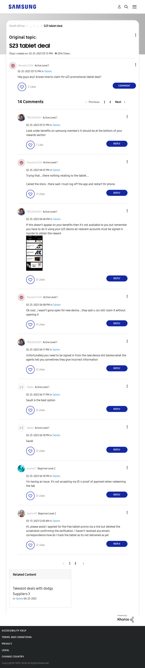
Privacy (7, 643)
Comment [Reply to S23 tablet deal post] (124, 85)
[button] (129, 64)
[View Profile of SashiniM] (32, 513)
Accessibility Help (14, 630)
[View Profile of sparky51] (31, 468)
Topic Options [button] (129, 35)
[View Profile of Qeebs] (30, 387)
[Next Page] (120, 102)
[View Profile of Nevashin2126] (25, 65)
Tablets (48, 71)
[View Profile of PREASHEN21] (34, 117)
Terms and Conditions (17, 637)
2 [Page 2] (110, 102)
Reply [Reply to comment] (116, 143)
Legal (5, 650)
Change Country (13, 656)
